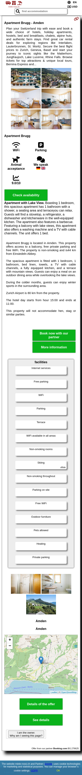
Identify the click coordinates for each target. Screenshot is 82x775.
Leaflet (54, 692)
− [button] (10, 646)
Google (48, 764)
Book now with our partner (54, 335)
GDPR (34, 770)
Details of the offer (41, 704)
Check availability (26, 195)
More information (54, 347)
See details (41, 720)
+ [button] (10, 640)
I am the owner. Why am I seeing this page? (26, 734)
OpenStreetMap (69, 692)
